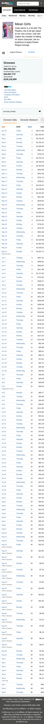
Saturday (19, 135)
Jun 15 (4, 312)
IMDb (32, 709)
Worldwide (33, 10)
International (19, 10)
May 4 (4, 146)
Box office (7, 99)
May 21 (4, 212)
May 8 (4, 162)
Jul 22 (4, 459)
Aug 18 (4, 576)
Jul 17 (4, 439)
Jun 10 (4, 293)
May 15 (4, 189)
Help (38, 705)
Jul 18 (4, 443)
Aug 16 (4, 563)
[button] (41, 3)
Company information (12, 95)
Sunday (19, 138)
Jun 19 (4, 328)
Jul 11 (4, 416)
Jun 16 (4, 316)
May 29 (4, 244)
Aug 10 (4, 533)
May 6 (4, 154)
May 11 (4, 174)
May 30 (4, 248)
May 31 (4, 251)
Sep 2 (4, 663)
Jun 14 (4, 308)
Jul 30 (4, 490)
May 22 (4, 216)
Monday (19, 142)
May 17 (4, 197)
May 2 (4, 138)
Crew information (10, 92)
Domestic (7, 10)
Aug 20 (4, 588)
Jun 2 (4, 262)
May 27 (4, 236)
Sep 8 (4, 688)
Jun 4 (4, 269)
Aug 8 (4, 525)
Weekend (13, 16)
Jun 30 (4, 371)
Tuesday (19, 146)
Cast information (10, 90)
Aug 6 (4, 517)
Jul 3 (3, 382)
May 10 (4, 170)
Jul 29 (4, 486)
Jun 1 (4, 258)
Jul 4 (3, 386)
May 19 (4, 205)
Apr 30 (4, 131)
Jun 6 (4, 277)
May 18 (4, 201)
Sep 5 (4, 674)
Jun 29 (4, 367)
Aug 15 (4, 557)
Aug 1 (4, 498)
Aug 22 (4, 601)
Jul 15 (4, 431)
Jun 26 (4, 355)
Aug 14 (4, 551)
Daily (4, 16)
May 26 (4, 232)
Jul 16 (4, 435)
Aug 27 (4, 632)
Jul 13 (4, 424)
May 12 (4, 177)
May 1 (4, 135)
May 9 (4, 166)
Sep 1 (4, 659)
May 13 (4, 181)
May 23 (4, 220)
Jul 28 (4, 482)
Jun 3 (4, 265)
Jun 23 (4, 343)
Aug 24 (4, 613)
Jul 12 (4, 420)
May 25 (4, 228)
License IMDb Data (28, 705)
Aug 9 (4, 529)
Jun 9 (4, 289)
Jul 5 (3, 393)
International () (12, 71)
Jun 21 (4, 336)
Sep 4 (4, 670)
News (6, 97)
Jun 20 (4, 332)
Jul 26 (4, 474)
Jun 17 (4, 320)
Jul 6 (3, 396)
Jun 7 (4, 281)
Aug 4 (4, 509)
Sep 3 (4, 666)
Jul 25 (4, 470)
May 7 (4, 158)
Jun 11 (4, 297)
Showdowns (25, 702)
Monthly (31, 16)
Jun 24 (4, 347)
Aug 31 (4, 655)
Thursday (19, 154)
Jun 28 (4, 363)
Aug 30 (4, 651)
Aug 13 (4, 544)
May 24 (4, 224)
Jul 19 (4, 447)
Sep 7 (4, 684)
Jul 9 (3, 408)
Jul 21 (4, 455)
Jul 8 (3, 404)
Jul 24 (4, 467)
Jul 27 (4, 478)
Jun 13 (4, 304)
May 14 (4, 185)
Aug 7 (4, 521)
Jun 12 (4, 301)
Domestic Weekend (29, 120)
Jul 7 (3, 400)
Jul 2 (3, 378)
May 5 (4, 150)
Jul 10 (4, 412)
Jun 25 (4, 351)
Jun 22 (4, 340)
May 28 (4, 240)
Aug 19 (4, 582)
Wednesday (20, 150)
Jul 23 (4, 463)
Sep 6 (4, 678)
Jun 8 (4, 285)
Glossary (7, 705)
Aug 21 (4, 595)
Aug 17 (4, 570)
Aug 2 (4, 502)
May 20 (4, 209)
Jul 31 (4, 494)
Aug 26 (4, 626)
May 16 (4, 193)
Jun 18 (4, 324)
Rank (30, 127)
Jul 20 (4, 451)
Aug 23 (4, 607)
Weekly (22, 16)
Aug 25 (4, 620)
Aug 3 (4, 506)
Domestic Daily (10, 120)
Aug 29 (4, 645)
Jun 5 (4, 273)
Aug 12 (4, 541)
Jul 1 (3, 375)
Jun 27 (4, 359)
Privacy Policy (16, 719)
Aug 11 (4, 537)
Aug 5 (4, 513)
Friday (18, 131)
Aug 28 (4, 638)
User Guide (16, 705)
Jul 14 (4, 428)
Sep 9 (4, 692)
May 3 (4, 142)
